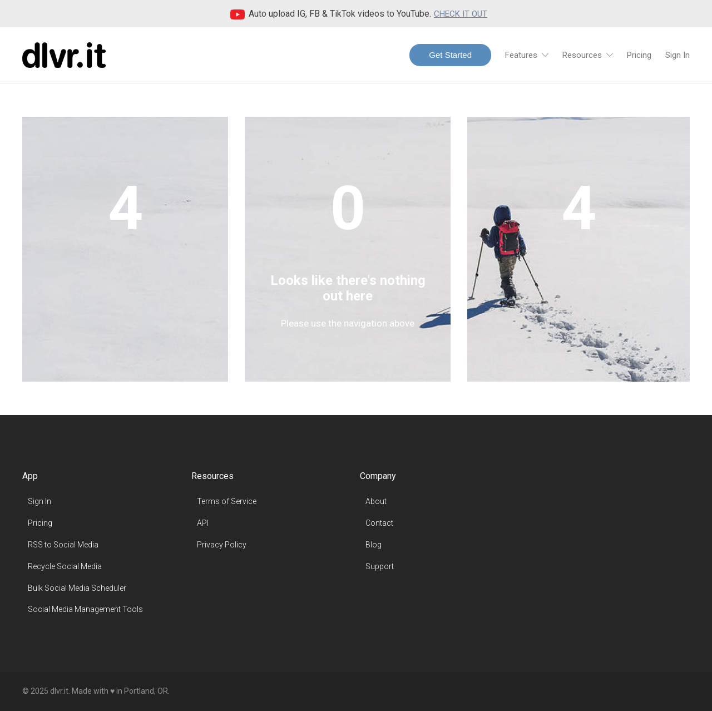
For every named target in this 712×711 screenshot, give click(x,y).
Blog (373, 544)
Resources (582, 55)
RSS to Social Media (63, 544)
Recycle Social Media (65, 566)
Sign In (677, 55)
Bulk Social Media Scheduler (77, 588)
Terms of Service (226, 501)
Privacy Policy (221, 544)
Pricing (639, 55)
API (203, 523)
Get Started (450, 55)
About (376, 501)
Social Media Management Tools (85, 609)
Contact (379, 523)
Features (521, 55)
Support (379, 566)
